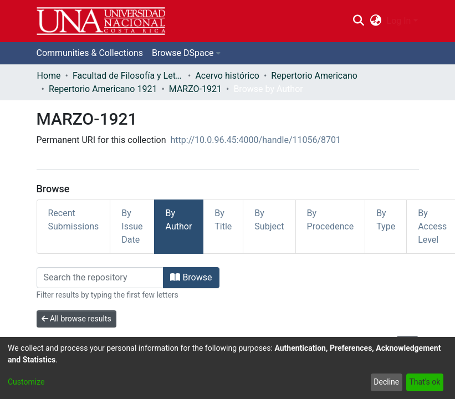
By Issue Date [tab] (131, 226)
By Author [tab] (179, 220)
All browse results (76, 318)
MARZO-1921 (195, 89)
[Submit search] (359, 21)
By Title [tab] (223, 220)
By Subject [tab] (269, 220)
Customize (26, 381)
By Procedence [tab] (330, 220)
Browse (191, 277)
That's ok (424, 381)
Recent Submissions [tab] (73, 220)
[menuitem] (375, 21)
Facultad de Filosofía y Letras (128, 75)
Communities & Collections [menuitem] (90, 53)
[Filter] (100, 277)
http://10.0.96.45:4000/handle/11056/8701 (256, 140)
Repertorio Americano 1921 (103, 89)
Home (49, 75)
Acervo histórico (227, 75)
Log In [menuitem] (399, 21)
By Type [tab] (385, 220)
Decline (386, 381)
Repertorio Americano (314, 75)
